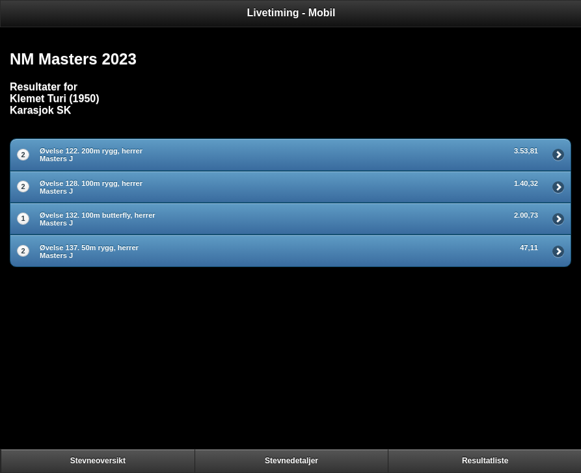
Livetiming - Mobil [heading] (291, 12)
